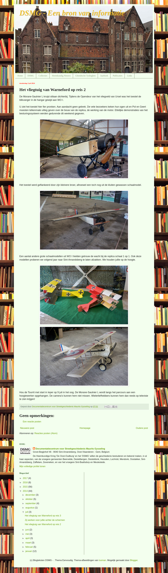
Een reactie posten (32, 421)
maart (28, 542)
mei (27, 534)
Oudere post (142, 428)
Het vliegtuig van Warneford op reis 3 (43, 515)
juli (27, 512)
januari (29, 551)
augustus (30, 507)
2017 (25, 478)
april (27, 538)
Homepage (85, 428)
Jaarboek (104, 75)
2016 (25, 482)
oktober (29, 499)
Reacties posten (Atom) (45, 433)
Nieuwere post (27, 428)
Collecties (42, 75)
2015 (25, 487)
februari (29, 547)
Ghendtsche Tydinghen (85, 75)
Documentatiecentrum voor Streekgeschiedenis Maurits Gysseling (70, 449)
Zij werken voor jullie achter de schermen (45, 520)
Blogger (133, 560)
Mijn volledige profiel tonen (32, 466)
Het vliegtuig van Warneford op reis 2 (43, 524)
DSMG (30, 75)
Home (20, 75)
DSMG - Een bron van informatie (72, 13)
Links (129, 75)
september (30, 503)
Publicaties (117, 75)
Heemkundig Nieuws (61, 75)
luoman (102, 560)
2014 (25, 491)
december (30, 495)
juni (27, 530)
